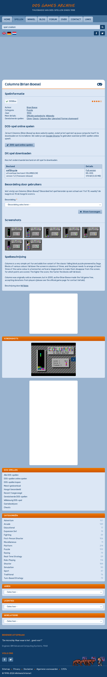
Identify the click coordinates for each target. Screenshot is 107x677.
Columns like (45, 118)
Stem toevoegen (91, 212)
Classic (36, 118)
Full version (91, 170)
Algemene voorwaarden (47, 669)
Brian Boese (32, 107)
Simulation (53, 567)
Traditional (53, 574)
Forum (53, 19)
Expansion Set (53, 531)
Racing (53, 553)
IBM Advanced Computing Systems (26, 646)
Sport (53, 571)
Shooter (53, 563)
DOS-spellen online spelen (15, 478)
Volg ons (7, 653)
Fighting (53, 535)
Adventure (53, 520)
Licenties (9, 600)
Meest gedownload (12, 486)
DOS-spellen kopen (12, 482)
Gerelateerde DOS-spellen (15, 497)
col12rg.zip (11, 170)
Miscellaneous (53, 542)
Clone (29, 118)
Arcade (53, 524)
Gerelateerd (11, 615)
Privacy (16, 669)
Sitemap (6, 669)
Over (64, 19)
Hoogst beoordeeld (12, 489)
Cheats (7, 507)
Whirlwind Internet (23, 673)
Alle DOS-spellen (11, 475)
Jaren (7, 586)
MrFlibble (24, 286)
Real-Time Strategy (53, 556)
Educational (53, 527)
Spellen (18, 19)
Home (7, 19)
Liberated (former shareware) (65, 118)
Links (88, 19)
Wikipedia (50, 116)
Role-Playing (53, 560)
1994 (29, 113)
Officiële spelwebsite (36, 116)
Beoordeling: (11, 200)
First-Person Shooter (53, 538)
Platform (53, 545)
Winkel (31, 19)
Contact (76, 19)
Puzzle (30, 110)
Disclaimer (28, 669)
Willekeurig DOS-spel (13, 500)
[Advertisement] (53, 56)
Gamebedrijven (11, 504)
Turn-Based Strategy (53, 578)
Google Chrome (53, 136)
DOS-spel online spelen (21, 145)
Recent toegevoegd (13, 493)
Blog (42, 19)
